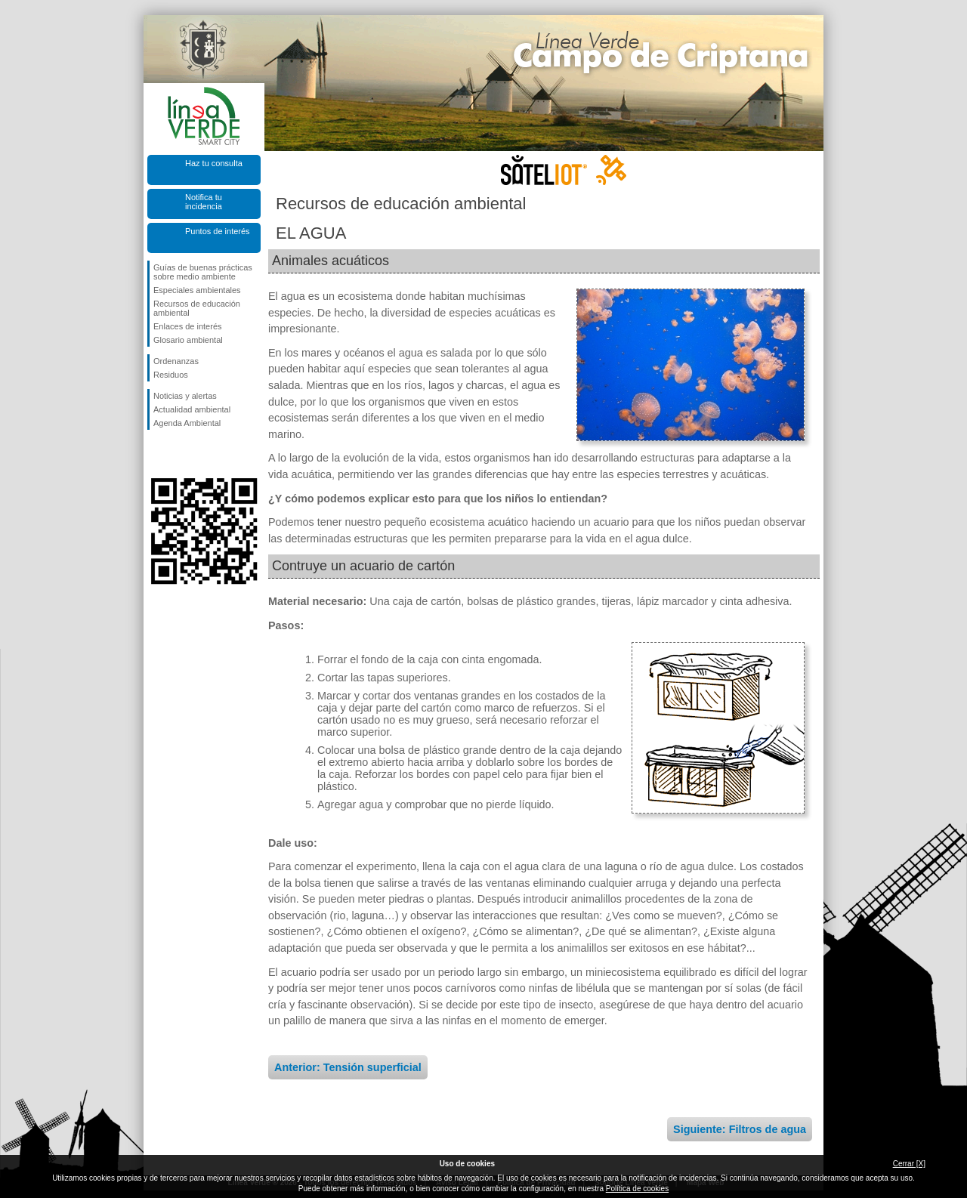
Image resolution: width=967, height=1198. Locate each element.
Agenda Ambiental (187, 423)
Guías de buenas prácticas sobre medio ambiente (202, 272)
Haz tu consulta (214, 163)
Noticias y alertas (185, 395)
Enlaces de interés (187, 326)
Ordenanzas (176, 361)
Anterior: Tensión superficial (348, 1067)
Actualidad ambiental (191, 409)
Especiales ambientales (197, 290)
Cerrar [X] (909, 1163)
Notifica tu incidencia (203, 202)
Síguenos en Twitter (181, 454)
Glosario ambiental (188, 339)
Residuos (170, 374)
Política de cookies (637, 1188)
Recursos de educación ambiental (196, 308)
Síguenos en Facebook (156, 454)
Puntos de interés (217, 231)
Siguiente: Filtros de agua (739, 1129)
